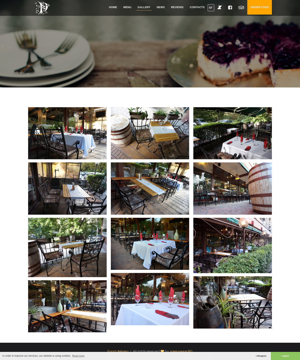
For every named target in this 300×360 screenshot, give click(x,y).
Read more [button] (78, 355)
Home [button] (113, 7)
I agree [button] (285, 356)
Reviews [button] (177, 7)
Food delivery (118, 351)
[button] (219, 7)
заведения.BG (181, 351)
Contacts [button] (197, 7)
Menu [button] (127, 7)
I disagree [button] (261, 356)
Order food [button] (259, 7)
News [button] (161, 7)
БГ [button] (211, 7)
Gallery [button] (144, 7)
